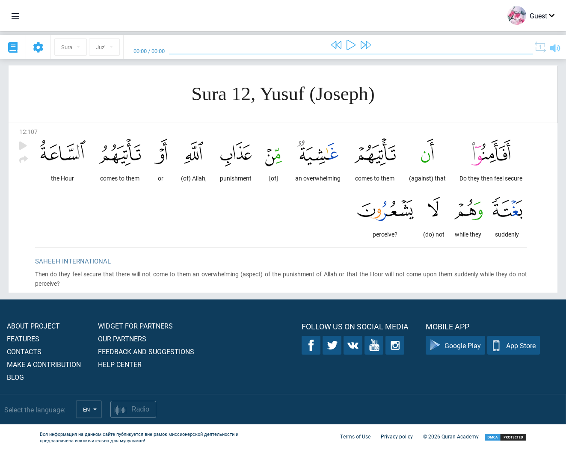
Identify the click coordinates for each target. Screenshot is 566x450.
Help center (120, 364)
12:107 (28, 131)
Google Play (455, 345)
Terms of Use (355, 436)
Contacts (24, 351)
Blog (15, 377)
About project (33, 325)
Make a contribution (44, 364)
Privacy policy (397, 436)
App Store (514, 345)
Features (23, 338)
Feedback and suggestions (146, 351)
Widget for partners (135, 325)
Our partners (122, 338)
